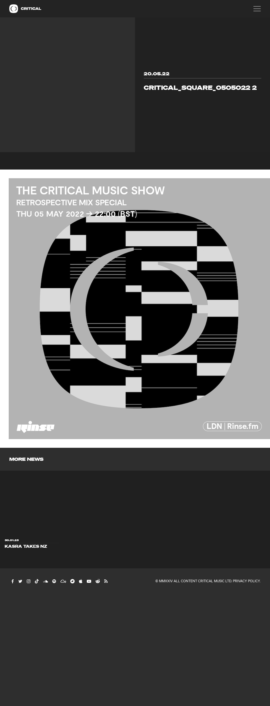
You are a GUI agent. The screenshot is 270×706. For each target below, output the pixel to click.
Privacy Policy (246, 580)
